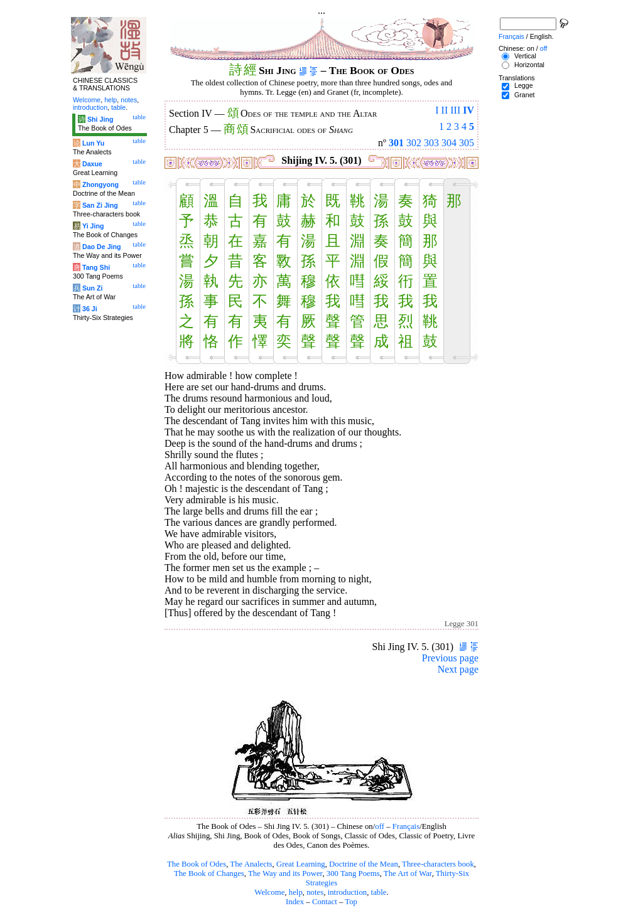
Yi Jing (93, 226)
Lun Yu (93, 143)
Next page (458, 669)
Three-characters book (438, 864)
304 (449, 142)
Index (295, 901)
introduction (347, 892)
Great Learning (300, 864)
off (379, 826)
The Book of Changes (209, 873)
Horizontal (529, 64)
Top (351, 901)
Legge (523, 85)
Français (405, 826)
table (379, 892)
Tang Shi (96, 267)
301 (396, 142)
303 (431, 142)
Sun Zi (92, 288)
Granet (524, 95)
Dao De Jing (101, 246)
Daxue (92, 164)
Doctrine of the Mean (363, 864)
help (296, 892)
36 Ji (89, 308)
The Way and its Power (285, 873)
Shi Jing (100, 119)
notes (314, 892)
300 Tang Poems (353, 873)
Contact (324, 901)
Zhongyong (100, 184)
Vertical (525, 56)
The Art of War (408, 873)
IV (468, 110)
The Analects (251, 864)
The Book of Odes (196, 864)
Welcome (269, 892)
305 (466, 142)
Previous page (450, 658)
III (455, 110)
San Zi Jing (100, 205)
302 (413, 142)
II (444, 110)
